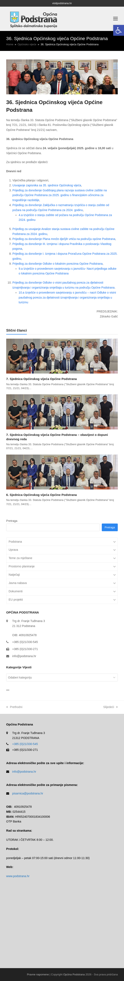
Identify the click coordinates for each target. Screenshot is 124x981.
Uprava (13, 549)
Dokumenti (16, 591)
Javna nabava (18, 583)
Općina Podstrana (74, 974)
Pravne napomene (38, 974)
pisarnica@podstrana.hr (27, 793)
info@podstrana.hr (24, 656)
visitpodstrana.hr (62, 3)
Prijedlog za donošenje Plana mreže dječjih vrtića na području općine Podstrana (63, 239)
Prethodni (14, 707)
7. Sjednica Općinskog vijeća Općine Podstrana (41, 379)
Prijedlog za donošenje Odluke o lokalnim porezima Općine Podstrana (57, 263)
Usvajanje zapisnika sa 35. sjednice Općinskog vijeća (46, 185)
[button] (118, 30)
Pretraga (11, 520)
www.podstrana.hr (17, 876)
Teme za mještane (20, 558)
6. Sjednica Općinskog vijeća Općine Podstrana (41, 495)
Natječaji (14, 574)
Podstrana (15, 541)
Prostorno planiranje (22, 566)
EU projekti (16, 599)
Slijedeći (110, 707)
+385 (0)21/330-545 (25, 744)
